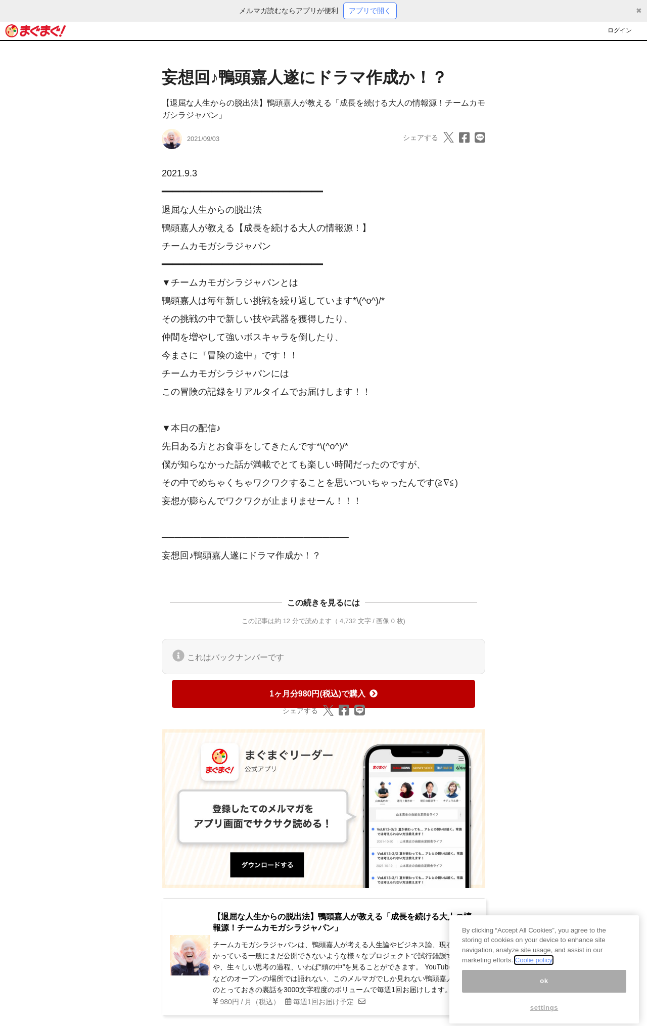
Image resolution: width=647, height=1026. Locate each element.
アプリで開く (370, 11)
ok (544, 995)
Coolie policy (533, 973)
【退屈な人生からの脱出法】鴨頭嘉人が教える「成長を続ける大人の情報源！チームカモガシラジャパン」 (342, 922)
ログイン (620, 30)
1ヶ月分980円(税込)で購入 (323, 693)
